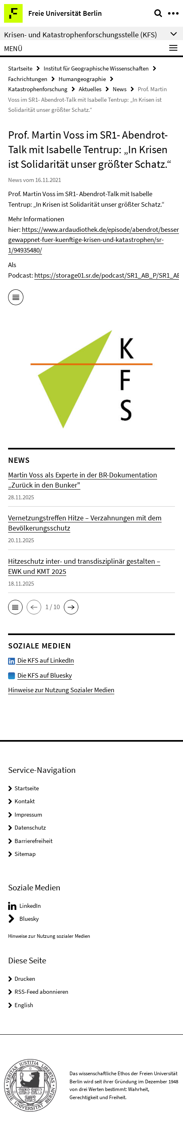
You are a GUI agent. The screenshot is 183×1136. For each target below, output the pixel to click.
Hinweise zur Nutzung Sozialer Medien (61, 689)
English (24, 1005)
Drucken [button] (25, 978)
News (119, 89)
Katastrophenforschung (37, 89)
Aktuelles (90, 89)
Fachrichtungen (27, 79)
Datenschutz (30, 827)
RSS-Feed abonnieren (41, 991)
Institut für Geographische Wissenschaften (96, 68)
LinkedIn (30, 905)
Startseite (20, 68)
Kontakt (25, 801)
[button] (15, 607)
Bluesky (29, 918)
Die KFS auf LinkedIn (41, 660)
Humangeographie (82, 79)
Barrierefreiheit (34, 841)
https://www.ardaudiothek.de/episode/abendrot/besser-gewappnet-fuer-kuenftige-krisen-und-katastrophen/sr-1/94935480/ (94, 240)
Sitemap (25, 854)
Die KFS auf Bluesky (44, 675)
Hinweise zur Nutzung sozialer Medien (49, 936)
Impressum (28, 814)
